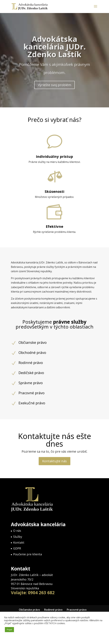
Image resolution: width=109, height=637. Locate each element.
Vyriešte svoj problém (54, 92)
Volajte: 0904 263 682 (33, 593)
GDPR (17, 548)
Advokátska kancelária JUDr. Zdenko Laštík (54, 53)
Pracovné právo (77, 609)
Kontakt (18, 542)
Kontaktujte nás (54, 461)
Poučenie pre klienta (27, 554)
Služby (17, 537)
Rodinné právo (53, 609)
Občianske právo (29, 609)
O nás (17, 531)
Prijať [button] (9, 629)
